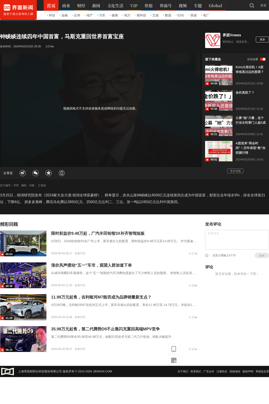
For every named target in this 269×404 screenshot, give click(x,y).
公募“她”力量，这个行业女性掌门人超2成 (251, 120)
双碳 (193, 15)
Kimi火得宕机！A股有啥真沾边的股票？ (250, 69)
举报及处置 (262, 371)
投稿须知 (235, 371)
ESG (180, 15)
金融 (64, 15)
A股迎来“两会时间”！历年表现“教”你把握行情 (250, 147)
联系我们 (196, 371)
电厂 (205, 15)
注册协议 (222, 371)
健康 (114, 15)
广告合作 (209, 371)
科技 (51, 15)
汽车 (101, 15)
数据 (167, 15)
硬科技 (140, 15)
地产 (89, 15)
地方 (126, 15)
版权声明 (248, 371)
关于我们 (183, 371)
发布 (262, 255)
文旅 (155, 15)
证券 (76, 15)
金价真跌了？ (245, 92)
